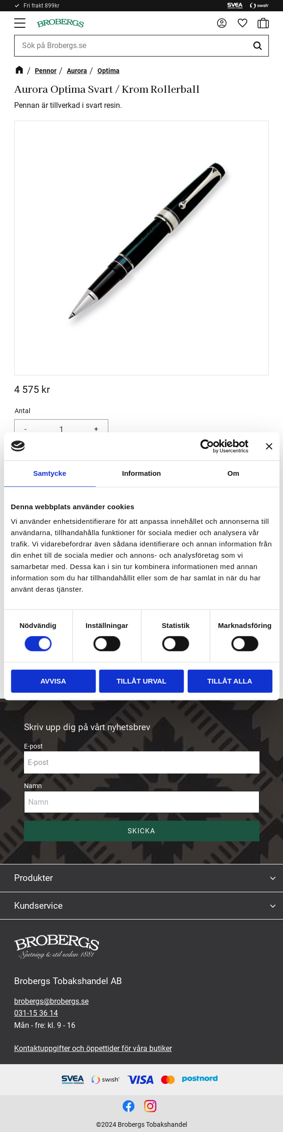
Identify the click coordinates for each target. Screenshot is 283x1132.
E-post (33, 746)
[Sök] (259, 45)
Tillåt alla (229, 681)
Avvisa (53, 681)
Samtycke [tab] (49, 473)
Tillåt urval (141, 681)
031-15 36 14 (36, 1013)
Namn (33, 786)
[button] (20, 23)
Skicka (141, 831)
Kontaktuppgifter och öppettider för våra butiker (93, 1048)
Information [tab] (141, 473)
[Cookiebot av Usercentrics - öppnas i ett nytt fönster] (207, 446)
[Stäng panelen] (269, 446)
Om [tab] (233, 473)
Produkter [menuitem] (33, 877)
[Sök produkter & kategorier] (141, 45)
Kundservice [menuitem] (38, 905)
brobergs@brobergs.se (51, 1001)
